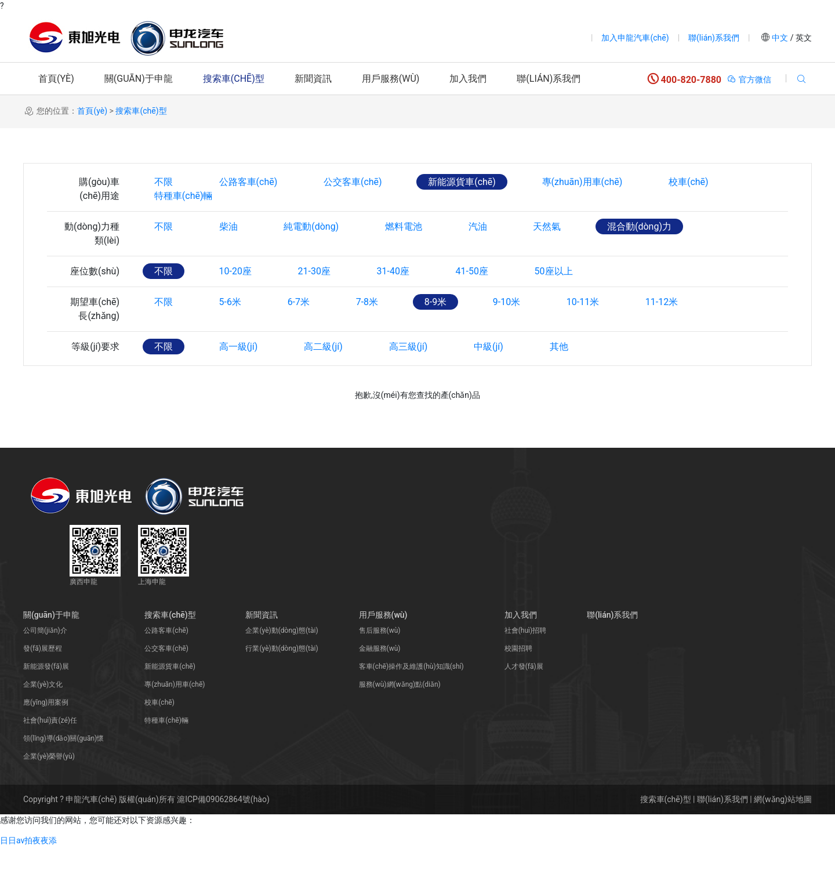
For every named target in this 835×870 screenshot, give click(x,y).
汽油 (478, 249)
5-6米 (230, 325)
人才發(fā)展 (523, 690)
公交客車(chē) (353, 181)
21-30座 (314, 294)
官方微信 (749, 79)
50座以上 (555, 294)
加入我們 (468, 78)
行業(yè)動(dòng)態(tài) (281, 672)
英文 (803, 37)
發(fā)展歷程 (42, 672)
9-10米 (507, 325)
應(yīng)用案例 (45, 726)
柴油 (228, 249)
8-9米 (436, 325)
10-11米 (584, 325)
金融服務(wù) (380, 672)
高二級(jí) (323, 369)
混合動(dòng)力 (640, 249)
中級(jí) (489, 369)
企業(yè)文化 (43, 708)
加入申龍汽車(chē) (635, 37)
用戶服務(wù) (391, 78)
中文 (780, 37)
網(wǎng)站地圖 (783, 822)
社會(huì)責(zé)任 (50, 744)
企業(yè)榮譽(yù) (49, 779)
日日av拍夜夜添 (28, 863)
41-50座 (472, 294)
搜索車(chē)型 (233, 78)
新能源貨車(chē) (462, 181)
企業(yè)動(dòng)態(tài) (281, 654)
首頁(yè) (56, 78)
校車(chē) (690, 181)
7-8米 (368, 325)
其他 (559, 369)
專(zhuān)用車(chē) (583, 181)
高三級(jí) (409, 369)
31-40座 (393, 294)
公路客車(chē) (248, 181)
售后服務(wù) (380, 654)
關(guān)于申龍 (138, 78)
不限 (163, 181)
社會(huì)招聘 (525, 654)
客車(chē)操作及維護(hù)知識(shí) (411, 690)
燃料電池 (404, 249)
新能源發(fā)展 (46, 690)
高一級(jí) (238, 369)
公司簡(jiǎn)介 (45, 654)
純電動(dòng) (311, 249)
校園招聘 (518, 672)
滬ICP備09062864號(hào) (223, 822)
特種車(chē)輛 (183, 218)
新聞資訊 (313, 78)
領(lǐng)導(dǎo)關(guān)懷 (63, 761)
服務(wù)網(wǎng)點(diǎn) (400, 708)
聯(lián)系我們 (713, 37)
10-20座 (235, 294)
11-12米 (663, 325)
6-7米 (299, 325)
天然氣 (548, 249)
